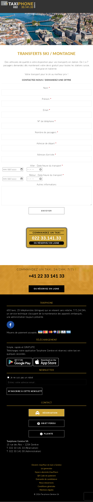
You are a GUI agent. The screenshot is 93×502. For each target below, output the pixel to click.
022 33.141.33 (46, 238)
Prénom (46, 99)
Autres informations (46, 184)
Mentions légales (47, 490)
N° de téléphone (46, 121)
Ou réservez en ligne (46, 243)
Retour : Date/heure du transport (46, 175)
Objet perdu (46, 423)
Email (46, 110)
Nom (46, 88)
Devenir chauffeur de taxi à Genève (47, 465)
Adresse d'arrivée (46, 154)
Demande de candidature (46, 479)
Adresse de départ (46, 143)
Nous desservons (46, 483)
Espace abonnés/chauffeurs (46, 472)
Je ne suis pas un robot (20, 377)
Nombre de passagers (46, 132)
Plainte (46, 434)
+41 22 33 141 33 (46, 276)
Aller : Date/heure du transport (46, 165)
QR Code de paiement (46, 476)
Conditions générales (46, 486)
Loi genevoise (46, 468)
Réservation (46, 412)
